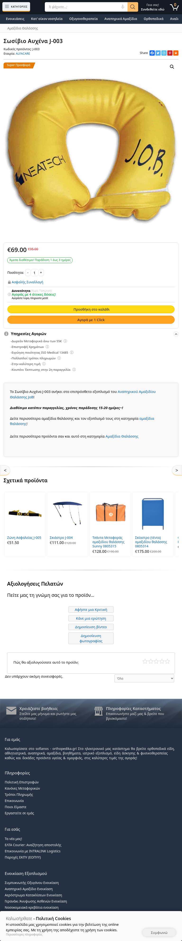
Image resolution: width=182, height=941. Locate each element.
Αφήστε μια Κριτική (91, 609)
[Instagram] (164, 53)
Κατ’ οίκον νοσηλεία (47, 18)
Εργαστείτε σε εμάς (19, 813)
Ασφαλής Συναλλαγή (27, 282)
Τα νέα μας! (13, 838)
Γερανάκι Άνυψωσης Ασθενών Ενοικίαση (36, 901)
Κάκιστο (145, 661)
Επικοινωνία (14, 800)
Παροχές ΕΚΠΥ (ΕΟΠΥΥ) (23, 857)
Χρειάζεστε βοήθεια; (38, 708)
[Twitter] (158, 53)
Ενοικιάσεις (15, 18)
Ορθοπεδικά (154, 18)
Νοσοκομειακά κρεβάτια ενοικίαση (32, 907)
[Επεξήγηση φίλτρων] (9, 294)
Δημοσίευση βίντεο (91, 626)
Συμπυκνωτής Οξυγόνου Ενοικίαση (32, 882)
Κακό (151, 661)
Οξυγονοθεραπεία (83, 18)
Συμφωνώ (159, 932)
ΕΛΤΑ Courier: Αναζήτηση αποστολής (33, 845)
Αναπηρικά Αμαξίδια (120, 18)
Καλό (162, 661)
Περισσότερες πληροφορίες (24, 934)
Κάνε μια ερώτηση (91, 618)
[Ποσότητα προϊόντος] (34, 272)
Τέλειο (167, 661)
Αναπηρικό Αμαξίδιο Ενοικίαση (29, 889)
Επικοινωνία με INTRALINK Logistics (32, 851)
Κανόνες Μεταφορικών (22, 788)
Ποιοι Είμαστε (15, 807)
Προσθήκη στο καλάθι (91, 309)
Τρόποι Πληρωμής (19, 794)
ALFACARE (23, 53)
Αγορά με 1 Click (91, 319)
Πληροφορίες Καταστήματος (133, 708)
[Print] (175, 53)
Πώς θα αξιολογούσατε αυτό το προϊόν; (46, 662)
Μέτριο (156, 661)
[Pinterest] (170, 53)
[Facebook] (152, 53)
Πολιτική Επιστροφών (22, 782)
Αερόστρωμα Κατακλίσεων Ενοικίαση (33, 895)
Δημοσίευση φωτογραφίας (91, 638)
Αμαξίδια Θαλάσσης (121, 436)
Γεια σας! (152, 7)
